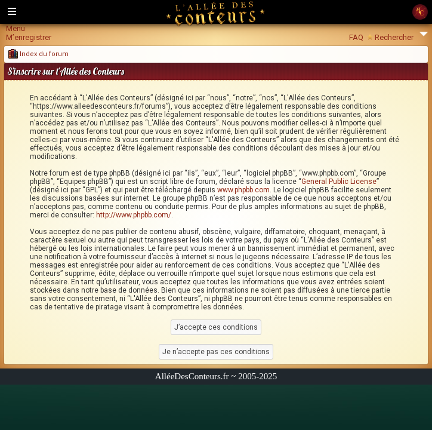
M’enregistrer (28, 37)
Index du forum (38, 54)
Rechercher (394, 37)
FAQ (356, 37)
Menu (15, 28)
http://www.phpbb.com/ (133, 215)
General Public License (339, 181)
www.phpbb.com (243, 190)
